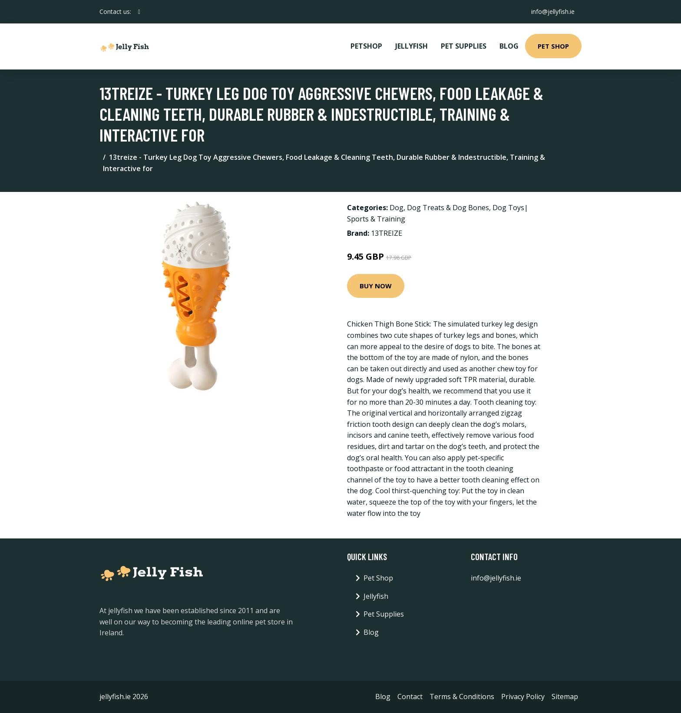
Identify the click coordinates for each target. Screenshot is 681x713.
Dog (396, 207)
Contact (410, 696)
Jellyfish (411, 46)
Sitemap (565, 696)
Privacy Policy (523, 696)
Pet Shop (553, 46)
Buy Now (376, 285)
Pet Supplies (463, 46)
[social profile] (139, 11)
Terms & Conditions (462, 696)
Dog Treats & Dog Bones (448, 207)
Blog (509, 46)
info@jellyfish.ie (553, 11)
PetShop (366, 46)
